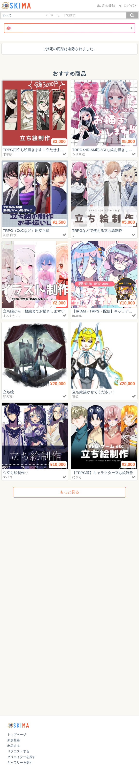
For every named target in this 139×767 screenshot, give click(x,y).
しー (75, 235)
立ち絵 (8, 392)
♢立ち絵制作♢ (15, 473)
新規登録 (13, 740)
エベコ (7, 477)
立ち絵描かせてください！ (94, 392)
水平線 (7, 154)
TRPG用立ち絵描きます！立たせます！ (35, 150)
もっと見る (69, 492)
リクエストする (18, 751)
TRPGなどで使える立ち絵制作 (97, 230)
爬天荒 (7, 396)
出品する (13, 746)
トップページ (16, 734)
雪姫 (75, 396)
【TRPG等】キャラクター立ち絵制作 (102, 473)
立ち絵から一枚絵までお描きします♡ (34, 311)
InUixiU (77, 316)
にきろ (77, 477)
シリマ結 (78, 154)
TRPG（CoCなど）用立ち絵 (26, 230)
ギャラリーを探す (19, 762)
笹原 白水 (9, 235)
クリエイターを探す (21, 757)
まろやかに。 (12, 316)
